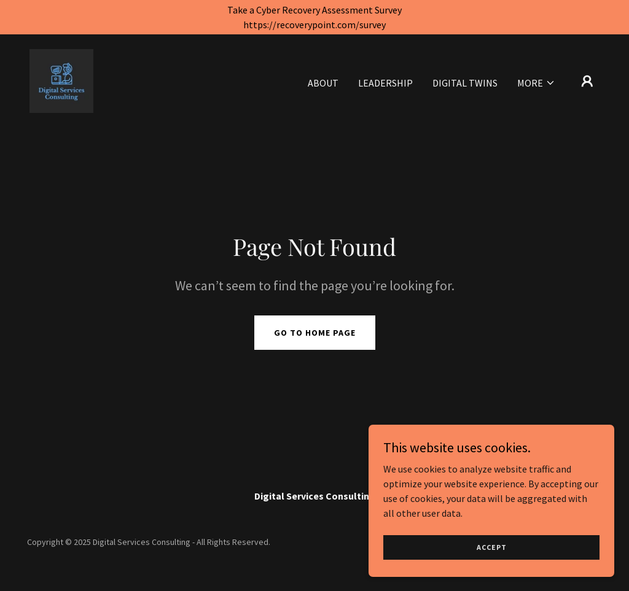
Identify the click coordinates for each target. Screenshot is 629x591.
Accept (492, 547)
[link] (61, 80)
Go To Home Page (315, 332)
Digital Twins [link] (465, 83)
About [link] (323, 83)
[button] (536, 82)
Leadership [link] (385, 83)
